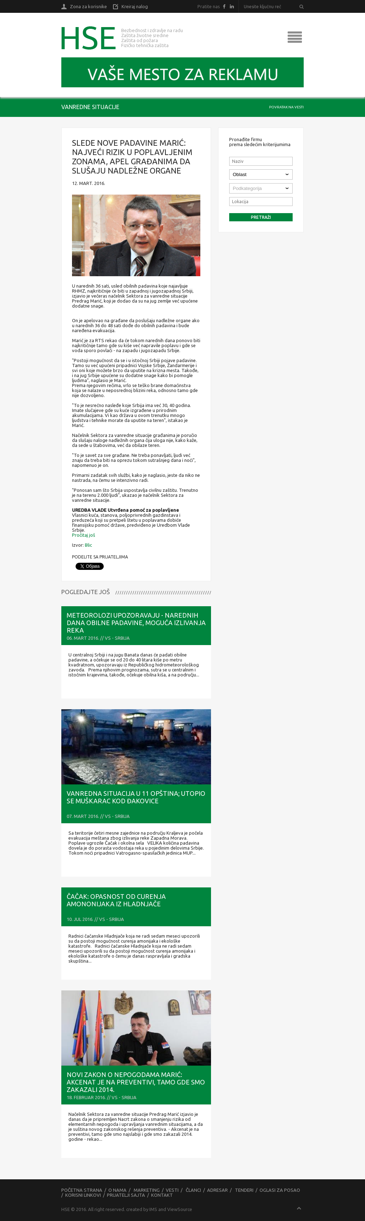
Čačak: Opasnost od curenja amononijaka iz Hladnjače (116, 900)
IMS (153, 1209)
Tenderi (244, 1189)
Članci (193, 1189)
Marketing (147, 1189)
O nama (117, 1189)
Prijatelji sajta (126, 1194)
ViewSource (179, 1209)
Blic (88, 544)
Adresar (217, 1189)
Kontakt (162, 1194)
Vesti (172, 1189)
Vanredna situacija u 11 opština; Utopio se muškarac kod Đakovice (136, 797)
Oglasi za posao (279, 1189)
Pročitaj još (83, 534)
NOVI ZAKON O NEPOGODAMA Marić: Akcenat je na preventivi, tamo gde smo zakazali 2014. (136, 1082)
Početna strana (81, 1189)
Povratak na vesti (286, 107)
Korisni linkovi (83, 1194)
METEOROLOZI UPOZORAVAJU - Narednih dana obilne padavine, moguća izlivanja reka (136, 623)
